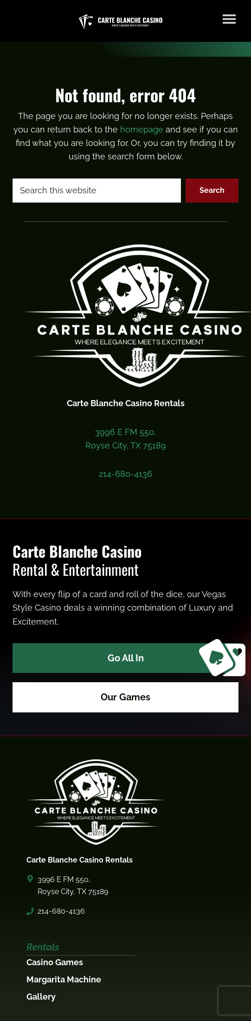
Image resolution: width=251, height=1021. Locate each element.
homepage (141, 129)
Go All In (173, 658)
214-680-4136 (125, 474)
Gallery (41, 996)
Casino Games (54, 962)
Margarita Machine (63, 979)
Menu (229, 18)
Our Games (125, 697)
